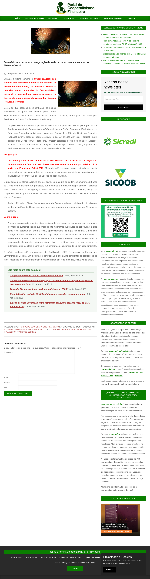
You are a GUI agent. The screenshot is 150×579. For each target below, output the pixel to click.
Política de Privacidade (121, 563)
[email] (123, 99)
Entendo (109, 569)
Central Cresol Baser (63, 329)
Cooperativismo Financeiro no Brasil (23, 329)
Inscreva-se (123, 107)
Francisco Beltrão (26, 332)
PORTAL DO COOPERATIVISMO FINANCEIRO (39, 327)
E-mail (7, 382)
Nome (6, 377)
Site (5, 388)
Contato (75, 568)
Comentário (9, 352)
